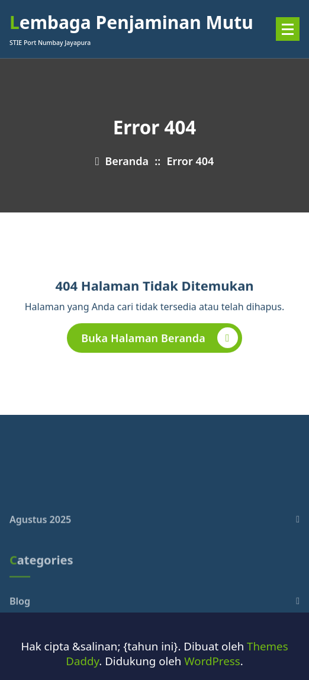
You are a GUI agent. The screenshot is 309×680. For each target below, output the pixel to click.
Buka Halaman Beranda (159, 340)
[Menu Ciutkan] (288, 29)
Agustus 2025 (40, 537)
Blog (19, 619)
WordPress (212, 660)
